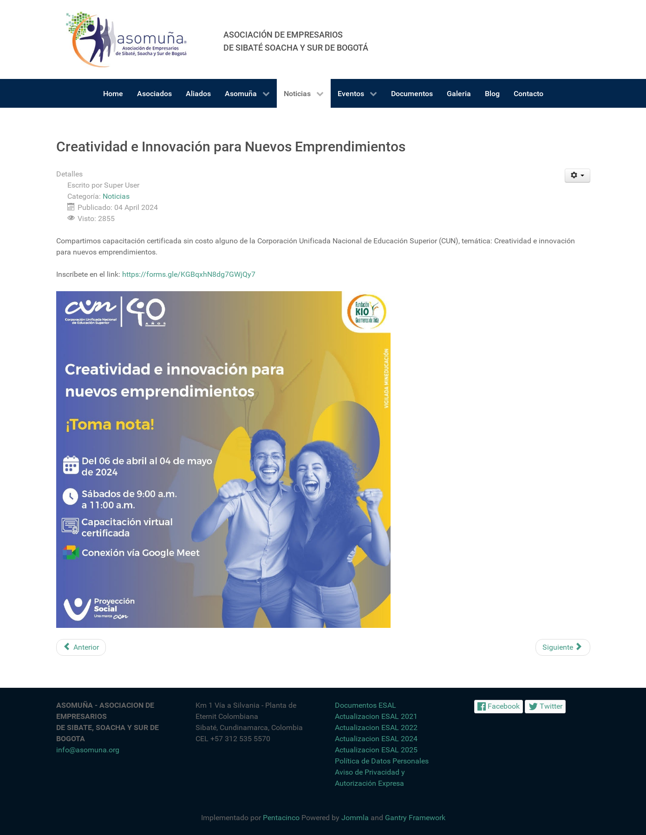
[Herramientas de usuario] (577, 176)
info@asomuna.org (87, 749)
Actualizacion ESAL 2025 (376, 749)
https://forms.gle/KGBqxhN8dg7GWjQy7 (187, 274)
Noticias (116, 196)
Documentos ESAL (365, 705)
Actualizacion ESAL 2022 (376, 727)
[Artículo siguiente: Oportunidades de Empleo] (562, 647)
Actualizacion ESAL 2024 (376, 738)
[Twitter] (545, 706)
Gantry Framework (415, 817)
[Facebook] (498, 706)
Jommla (355, 817)
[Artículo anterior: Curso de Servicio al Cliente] (81, 647)
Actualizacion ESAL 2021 (376, 716)
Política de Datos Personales (382, 761)
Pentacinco (281, 817)
